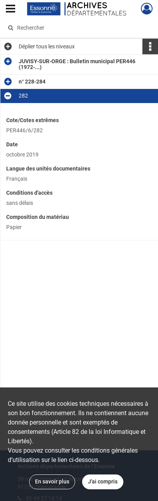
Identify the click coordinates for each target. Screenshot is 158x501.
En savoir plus (52, 481)
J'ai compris (103, 481)
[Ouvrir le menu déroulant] (10, 9)
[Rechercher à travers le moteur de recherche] (77, 28)
